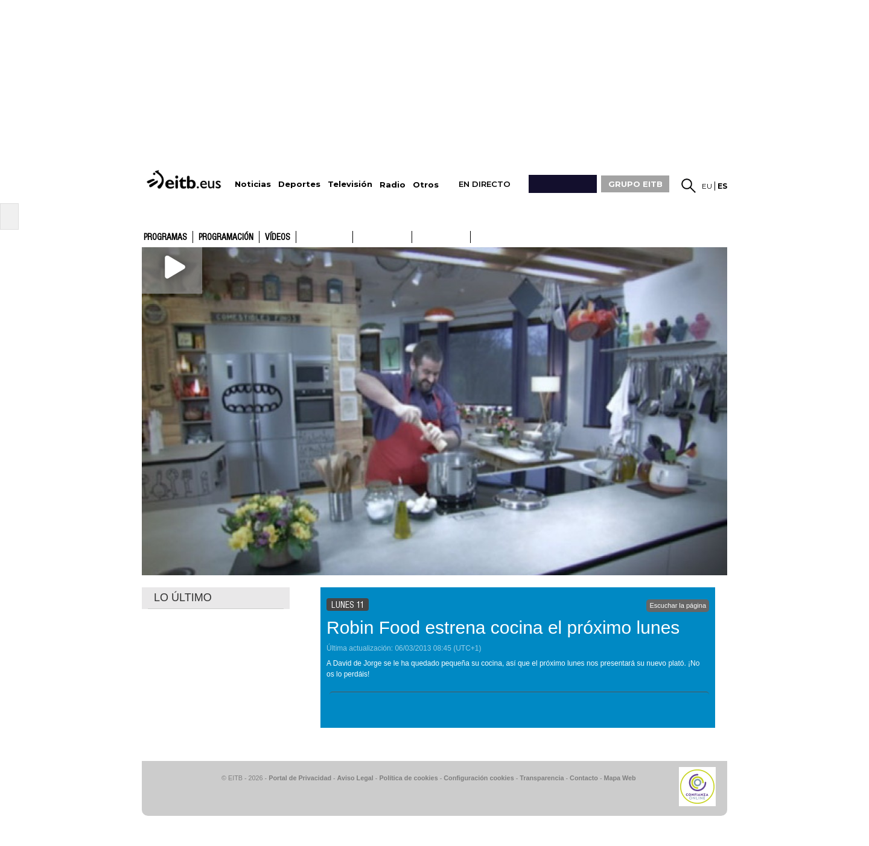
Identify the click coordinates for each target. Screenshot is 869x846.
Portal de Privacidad (300, 777)
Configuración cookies (479, 777)
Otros (426, 184)
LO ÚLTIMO (183, 598)
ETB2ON (476, 236)
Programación (226, 237)
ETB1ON (417, 236)
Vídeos (277, 237)
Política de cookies (408, 777)
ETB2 (382, 237)
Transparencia (542, 777)
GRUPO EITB (635, 184)
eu (707, 186)
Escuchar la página (677, 605)
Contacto (584, 777)
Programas (165, 237)
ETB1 (324, 237)
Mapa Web (619, 777)
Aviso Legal (355, 777)
